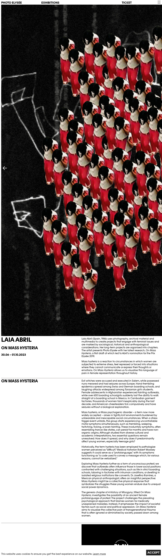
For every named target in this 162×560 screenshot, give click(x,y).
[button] (159, 2)
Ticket (127, 2)
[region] (81, 552)
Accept (153, 552)
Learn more (99, 553)
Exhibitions (50, 2)
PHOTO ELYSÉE (11, 2)
